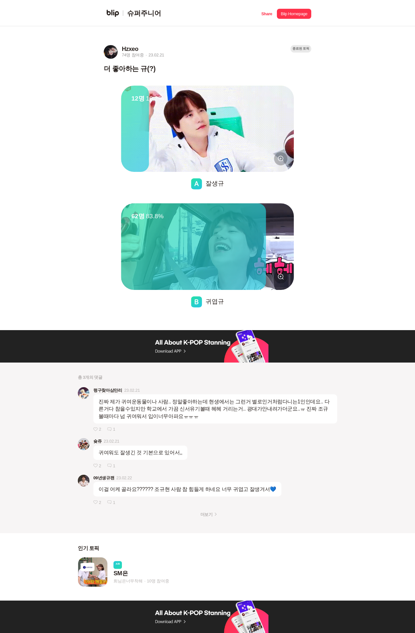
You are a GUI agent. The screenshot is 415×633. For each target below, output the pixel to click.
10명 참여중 (158, 581)
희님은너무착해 (128, 581)
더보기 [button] (206, 514)
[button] (266, 13)
